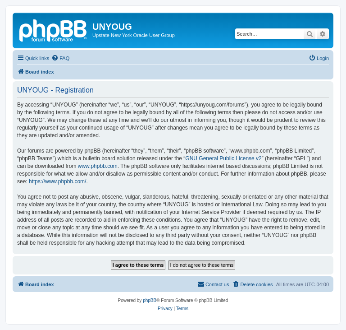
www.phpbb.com (98, 166)
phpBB (149, 300)
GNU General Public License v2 (223, 158)
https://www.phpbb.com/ (57, 181)
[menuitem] (60, 58)
